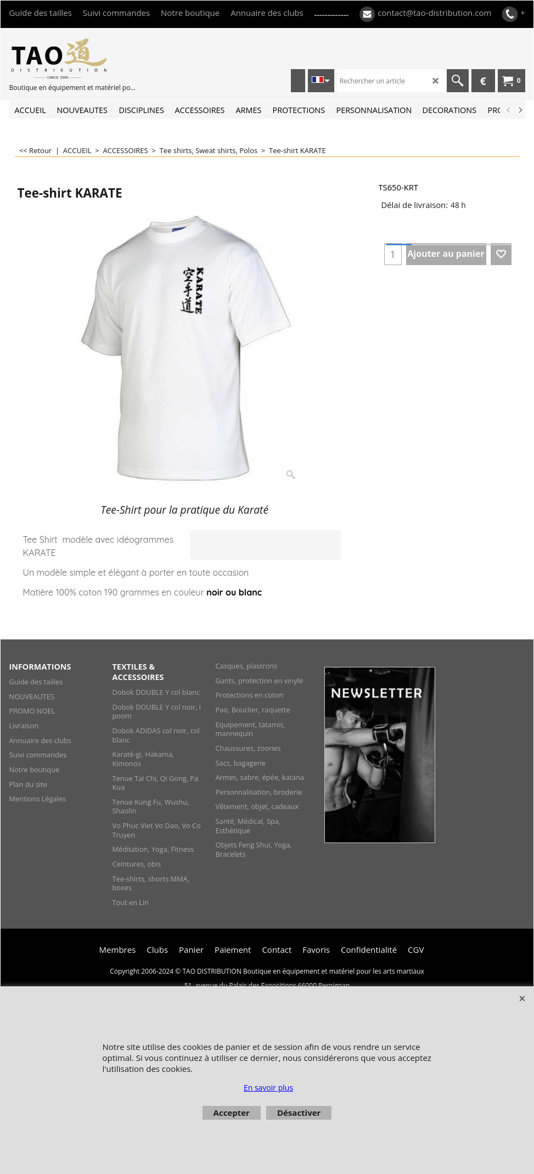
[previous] (509, 110)
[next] (520, 110)
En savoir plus (268, 1087)
